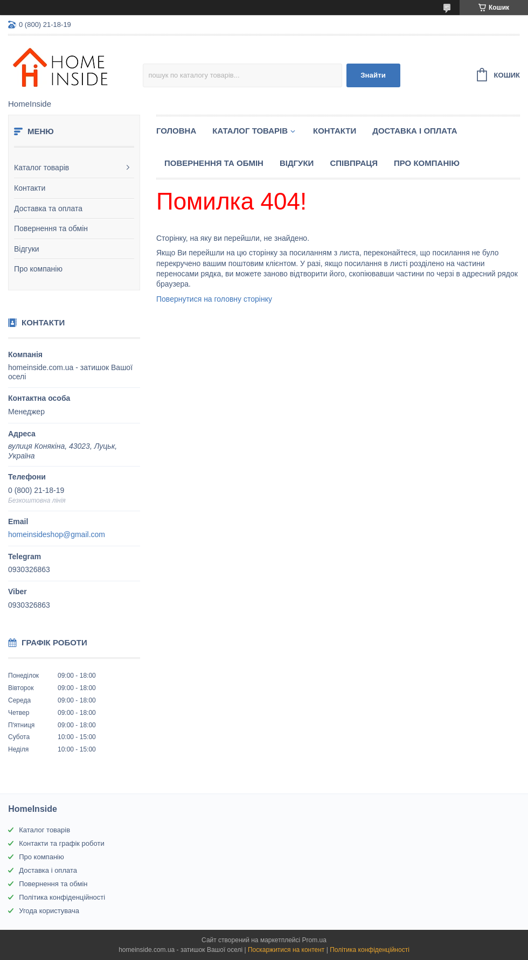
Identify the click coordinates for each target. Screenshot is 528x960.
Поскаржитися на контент (286, 950)
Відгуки (26, 249)
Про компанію (38, 269)
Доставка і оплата (414, 131)
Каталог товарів (41, 167)
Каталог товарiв (250, 131)
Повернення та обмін (51, 228)
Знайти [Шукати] (373, 75)
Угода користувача (49, 911)
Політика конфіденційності (62, 897)
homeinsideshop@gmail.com (56, 534)
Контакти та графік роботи (61, 843)
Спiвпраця (354, 163)
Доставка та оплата (48, 208)
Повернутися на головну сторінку (214, 299)
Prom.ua (314, 940)
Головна (176, 131)
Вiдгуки (297, 163)
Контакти (29, 188)
